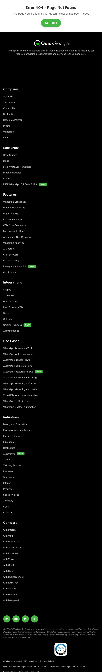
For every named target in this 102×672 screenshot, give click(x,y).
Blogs (6, 160)
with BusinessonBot (13, 576)
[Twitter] (25, 619)
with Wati (8, 535)
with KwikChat (10, 582)
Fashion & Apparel (12, 436)
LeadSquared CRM (13, 307)
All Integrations (11, 330)
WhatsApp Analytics (13, 242)
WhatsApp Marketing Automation (20, 389)
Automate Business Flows (16, 359)
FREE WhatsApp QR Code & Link (20, 184)
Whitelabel (8, 131)
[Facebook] (34, 619)
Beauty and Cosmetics (15, 424)
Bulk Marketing (11, 260)
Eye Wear (8, 471)
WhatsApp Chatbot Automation (19, 406)
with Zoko (8, 559)
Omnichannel (10, 272)
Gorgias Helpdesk (12, 324)
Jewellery (8, 500)
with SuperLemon (12, 547)
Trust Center (9, 102)
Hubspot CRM (10, 301)
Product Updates (12, 172)
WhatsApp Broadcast (14, 201)
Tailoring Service (12, 465)
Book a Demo (10, 114)
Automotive (9, 453)
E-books (7, 178)
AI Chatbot (9, 248)
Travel (6, 459)
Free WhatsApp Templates (17, 166)
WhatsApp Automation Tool (17, 348)
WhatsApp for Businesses (16, 401)
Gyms (6, 506)
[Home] (51, 43)
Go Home (51, 22)
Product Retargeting (14, 207)
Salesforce (8, 313)
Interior (7, 483)
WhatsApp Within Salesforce (18, 354)
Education (8, 441)
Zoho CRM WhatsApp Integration (20, 395)
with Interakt (9, 529)
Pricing (6, 125)
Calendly (7, 319)
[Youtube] (16, 619)
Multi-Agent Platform (14, 231)
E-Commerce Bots (12, 219)
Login (6, 137)
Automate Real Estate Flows (17, 365)
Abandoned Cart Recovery (17, 237)
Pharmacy (8, 489)
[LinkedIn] (6, 619)
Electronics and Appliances (17, 430)
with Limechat (10, 553)
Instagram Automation (14, 266)
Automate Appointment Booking (20, 377)
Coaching (8, 512)
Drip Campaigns (11, 213)
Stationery (8, 477)
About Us (8, 96)
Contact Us (9, 108)
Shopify (7, 289)
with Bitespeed (11, 600)
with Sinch (8, 571)
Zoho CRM (8, 295)
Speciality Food (11, 494)
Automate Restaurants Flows (18, 371)
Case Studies (10, 155)
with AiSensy (10, 588)
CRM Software (10, 254)
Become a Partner (12, 119)
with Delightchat (11, 541)
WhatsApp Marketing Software (19, 383)
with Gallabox (10, 594)
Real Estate (9, 447)
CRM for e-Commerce (14, 225)
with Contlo (9, 565)
